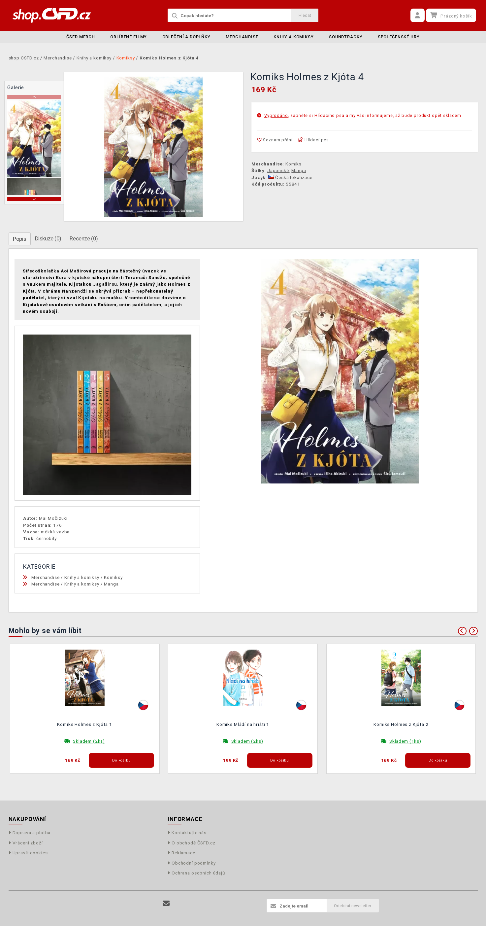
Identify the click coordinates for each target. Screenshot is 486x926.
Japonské (278, 170)
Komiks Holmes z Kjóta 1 (84, 724)
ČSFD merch (80, 36)
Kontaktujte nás (187, 832)
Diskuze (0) (48, 238)
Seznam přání (274, 139)
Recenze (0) (84, 238)
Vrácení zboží (26, 842)
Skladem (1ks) (405, 741)
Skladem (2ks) (89, 741)
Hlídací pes (313, 139)
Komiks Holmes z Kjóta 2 (401, 724)
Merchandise (242, 36)
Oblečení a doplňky (186, 36)
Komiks (293, 163)
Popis (19, 238)
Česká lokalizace (290, 177)
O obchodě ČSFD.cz (191, 842)
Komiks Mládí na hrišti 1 (242, 724)
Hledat (305, 15)
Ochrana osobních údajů (196, 872)
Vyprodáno (276, 115)
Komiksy (113, 577)
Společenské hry (399, 36)
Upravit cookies (28, 852)
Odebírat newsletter (352, 905)
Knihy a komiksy (294, 36)
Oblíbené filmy (128, 36)
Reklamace (181, 852)
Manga (298, 170)
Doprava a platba (30, 832)
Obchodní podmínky (192, 863)
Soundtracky (345, 36)
